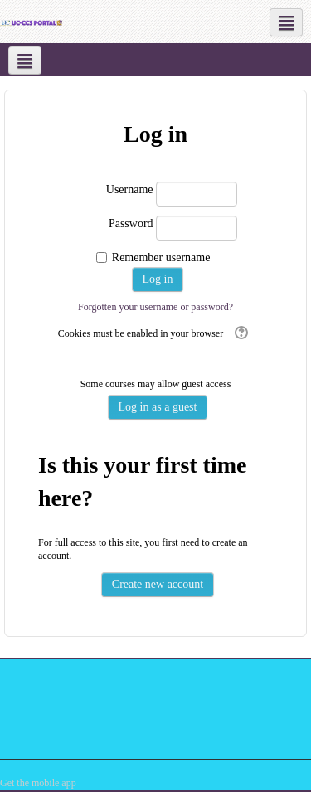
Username (129, 189)
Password (131, 223)
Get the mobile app (38, 783)
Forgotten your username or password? (155, 307)
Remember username (161, 257)
